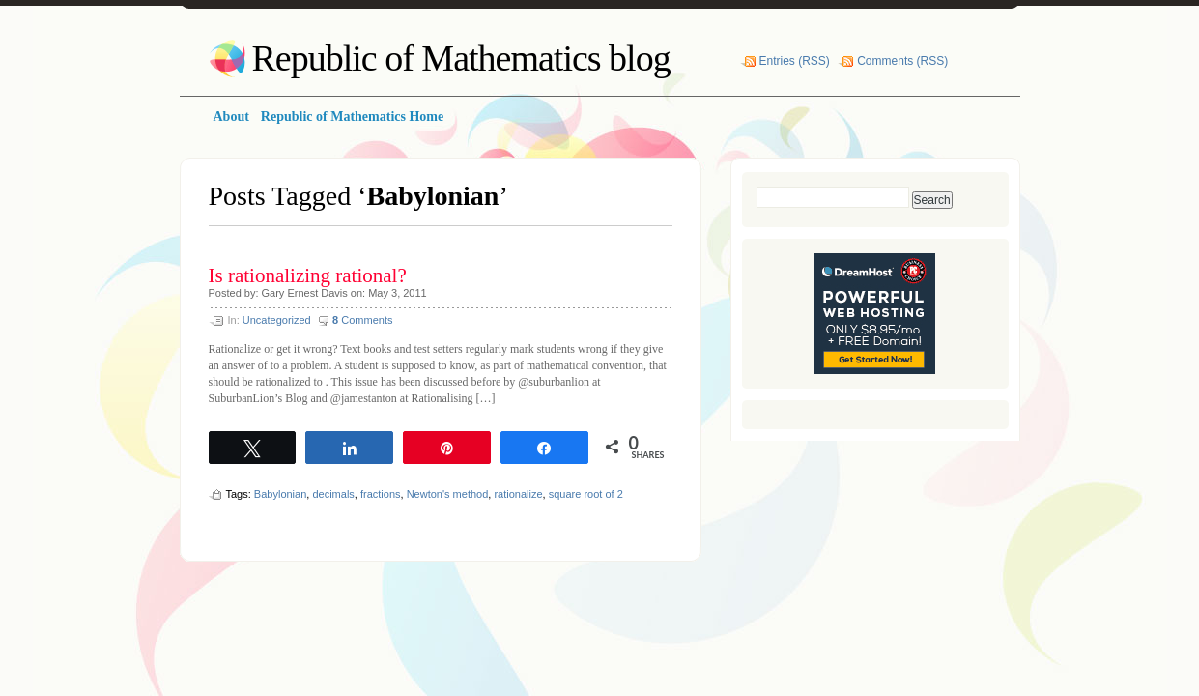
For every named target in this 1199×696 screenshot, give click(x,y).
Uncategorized (277, 320)
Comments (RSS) (902, 61)
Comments (362, 320)
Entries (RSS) (794, 61)
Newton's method (448, 494)
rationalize (518, 494)
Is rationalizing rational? (308, 275)
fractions (380, 494)
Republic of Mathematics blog (461, 58)
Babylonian (280, 494)
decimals (333, 494)
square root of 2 (586, 494)
